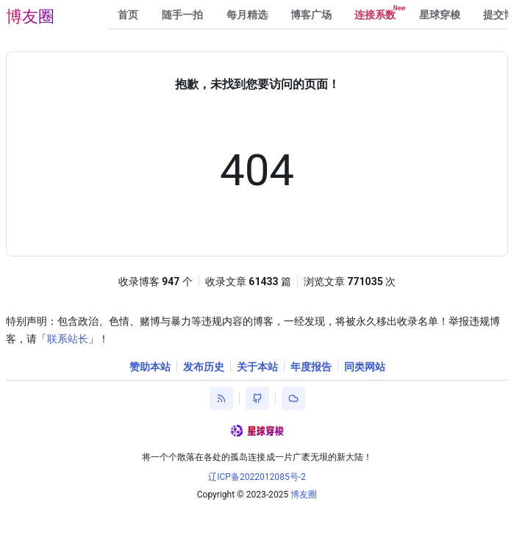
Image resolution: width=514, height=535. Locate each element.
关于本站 (257, 367)
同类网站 (364, 367)
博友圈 (30, 16)
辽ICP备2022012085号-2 (257, 477)
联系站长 (67, 339)
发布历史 (203, 367)
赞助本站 (150, 367)
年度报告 (311, 367)
